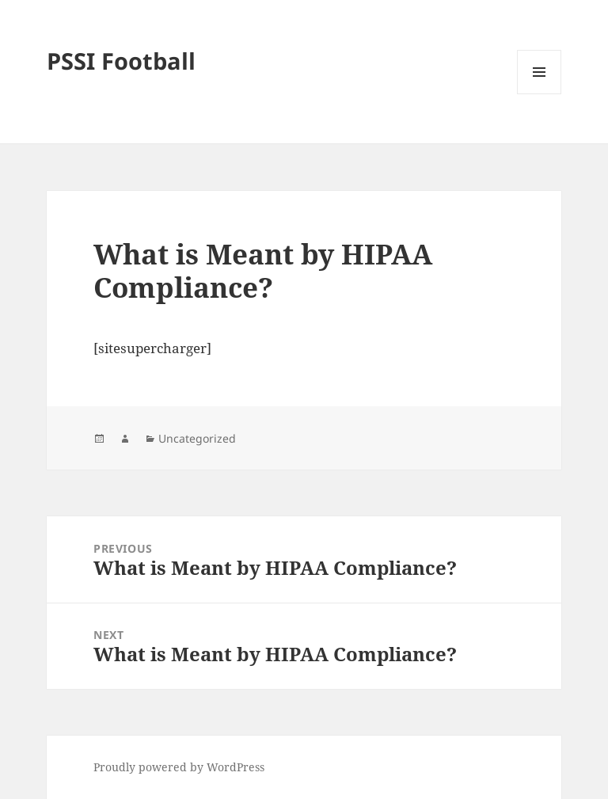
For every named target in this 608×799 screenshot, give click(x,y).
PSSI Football (121, 60)
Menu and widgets (539, 93)
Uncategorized (197, 438)
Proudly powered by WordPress (178, 766)
